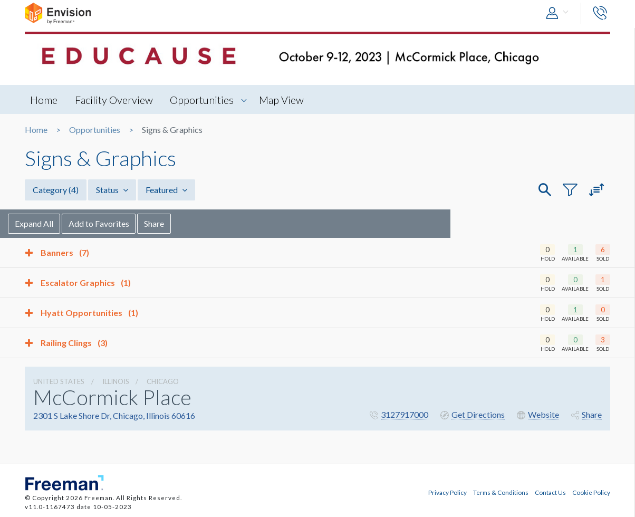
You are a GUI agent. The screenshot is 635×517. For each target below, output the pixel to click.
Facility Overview (114, 99)
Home (43, 99)
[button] (559, 13)
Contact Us (550, 492)
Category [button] (56, 190)
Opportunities (202, 99)
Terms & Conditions (500, 492)
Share (171, 223)
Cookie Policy (591, 492)
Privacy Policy (447, 492)
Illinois (115, 381)
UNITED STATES (58, 381)
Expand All (51, 223)
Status (112, 190)
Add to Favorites (115, 223)
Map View (281, 99)
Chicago (163, 381)
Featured (166, 190)
